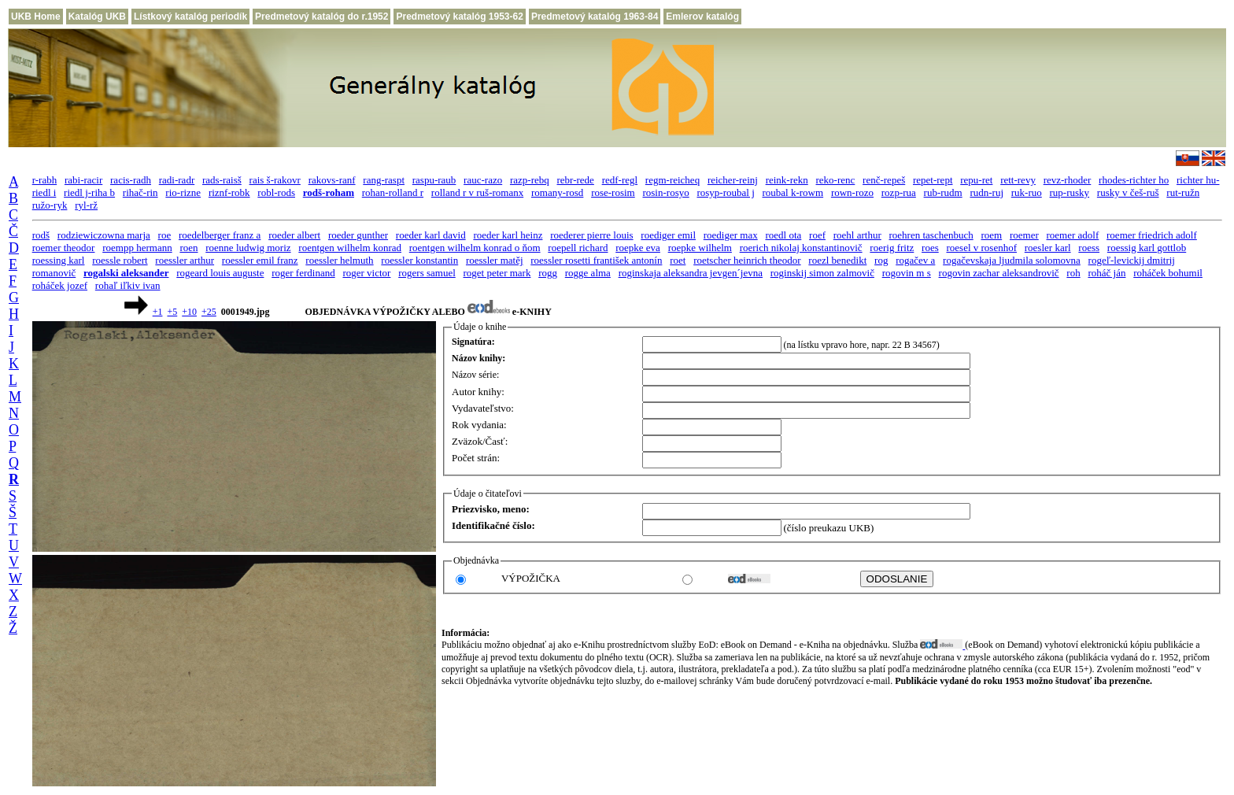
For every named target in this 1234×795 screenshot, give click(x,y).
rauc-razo (483, 180)
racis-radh (130, 180)
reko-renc (835, 180)
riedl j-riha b (89, 192)
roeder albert (294, 235)
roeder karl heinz (507, 235)
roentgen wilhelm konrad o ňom (475, 247)
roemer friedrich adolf (1152, 235)
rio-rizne (183, 192)
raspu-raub (434, 180)
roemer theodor (63, 247)
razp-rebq (529, 180)
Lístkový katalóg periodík (190, 16)
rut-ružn (1182, 192)
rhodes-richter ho (1134, 180)
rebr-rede (575, 180)
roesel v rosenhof (981, 247)
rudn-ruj (986, 192)
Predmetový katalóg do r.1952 (321, 16)
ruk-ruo (1026, 192)
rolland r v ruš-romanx (477, 192)
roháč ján (1106, 273)
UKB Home (36, 16)
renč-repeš (884, 180)
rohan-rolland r (392, 192)
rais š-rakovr (275, 180)
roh (1073, 273)
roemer (1024, 235)
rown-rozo (852, 192)
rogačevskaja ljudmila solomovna (1012, 260)
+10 (189, 311)
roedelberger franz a (219, 235)
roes (930, 247)
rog (881, 260)
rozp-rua (898, 192)
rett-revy (1018, 180)
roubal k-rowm (793, 192)
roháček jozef (59, 285)
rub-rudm (943, 192)
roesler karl (1048, 247)
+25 (208, 311)
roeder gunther (358, 235)
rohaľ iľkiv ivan (128, 285)
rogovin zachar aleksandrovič (999, 273)
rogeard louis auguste (220, 273)
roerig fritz (892, 247)
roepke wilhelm (700, 247)
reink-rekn (787, 180)
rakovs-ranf (332, 180)
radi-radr (176, 180)
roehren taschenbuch (931, 235)
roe (165, 235)
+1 (158, 311)
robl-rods (276, 192)
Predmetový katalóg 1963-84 (594, 16)
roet (677, 260)
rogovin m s (906, 273)
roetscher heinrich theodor (746, 260)
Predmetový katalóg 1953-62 (459, 16)
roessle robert (119, 260)
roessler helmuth (339, 260)
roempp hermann (137, 247)
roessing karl (58, 260)
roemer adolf (1073, 235)
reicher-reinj (733, 180)
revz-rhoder (1068, 180)
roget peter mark (497, 273)
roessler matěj (494, 260)
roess (1088, 247)
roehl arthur (857, 235)
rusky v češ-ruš (1128, 192)
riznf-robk (229, 192)
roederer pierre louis (591, 235)
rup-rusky (1070, 192)
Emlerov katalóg (702, 16)
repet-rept (933, 180)
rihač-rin (140, 192)
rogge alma (588, 273)
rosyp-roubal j (725, 192)
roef (817, 235)
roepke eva (637, 247)
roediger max (731, 235)
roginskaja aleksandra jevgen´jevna (691, 273)
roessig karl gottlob (1146, 247)
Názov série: (475, 374)
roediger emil (668, 235)
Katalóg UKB (97, 16)
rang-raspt (384, 180)
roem (991, 235)
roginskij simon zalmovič (822, 273)
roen (188, 247)
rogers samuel (427, 273)
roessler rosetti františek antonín (596, 260)
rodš (41, 235)
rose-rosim (613, 192)
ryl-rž (86, 205)
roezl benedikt (837, 260)
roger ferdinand (303, 273)
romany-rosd (557, 192)
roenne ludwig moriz (247, 247)
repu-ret (976, 180)
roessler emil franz (260, 260)
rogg (547, 273)
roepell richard (578, 247)
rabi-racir (83, 180)
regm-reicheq (672, 180)
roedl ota (783, 235)
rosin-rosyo (665, 192)
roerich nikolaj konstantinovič (801, 247)
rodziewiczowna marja (103, 235)
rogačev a (915, 260)
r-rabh (44, 180)
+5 (172, 311)
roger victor (366, 273)
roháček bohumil (1168, 273)
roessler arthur (184, 260)
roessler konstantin (419, 260)
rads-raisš (222, 180)
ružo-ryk (50, 205)
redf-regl (619, 180)
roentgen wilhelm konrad (349, 247)
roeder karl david (431, 235)
